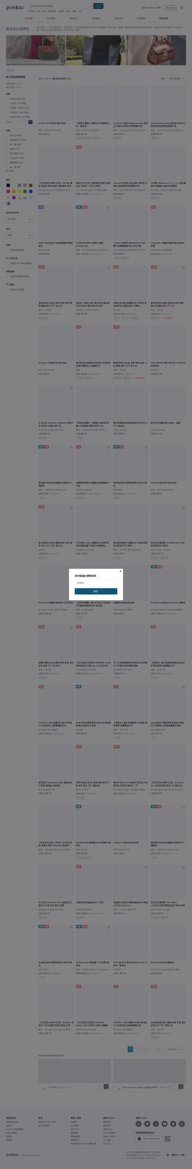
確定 (96, 591)
